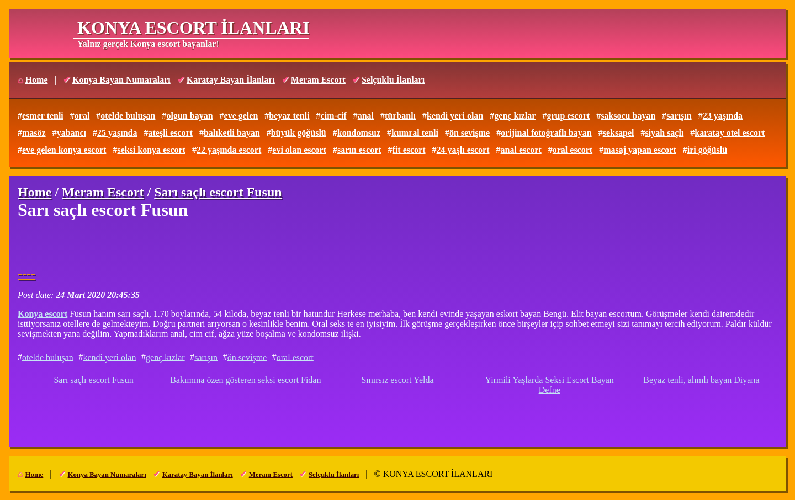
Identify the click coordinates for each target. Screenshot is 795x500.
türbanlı (400, 115)
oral (82, 115)
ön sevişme (469, 132)
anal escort (521, 150)
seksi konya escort (151, 150)
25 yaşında (117, 132)
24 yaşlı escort (463, 150)
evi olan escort (299, 150)
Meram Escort (318, 79)
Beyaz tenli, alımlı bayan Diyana (701, 380)
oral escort (572, 150)
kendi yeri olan (455, 115)
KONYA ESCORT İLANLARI (193, 28)
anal (366, 115)
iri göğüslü (707, 150)
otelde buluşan (127, 115)
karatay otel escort (730, 132)
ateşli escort (170, 132)
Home (36, 79)
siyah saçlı (664, 132)
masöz (34, 132)
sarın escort (359, 150)
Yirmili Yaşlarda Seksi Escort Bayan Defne (549, 385)
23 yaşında (723, 115)
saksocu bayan (628, 115)
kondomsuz (358, 132)
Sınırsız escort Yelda (397, 380)
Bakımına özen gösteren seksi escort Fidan (245, 380)
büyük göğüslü (298, 132)
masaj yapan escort (639, 150)
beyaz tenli (289, 115)
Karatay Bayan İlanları (231, 79)
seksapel (618, 132)
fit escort (409, 150)
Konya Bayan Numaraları (121, 79)
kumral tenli (414, 132)
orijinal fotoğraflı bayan (546, 132)
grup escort (568, 115)
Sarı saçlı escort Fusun (93, 380)
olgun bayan (189, 115)
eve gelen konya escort (64, 150)
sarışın (678, 115)
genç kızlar (515, 115)
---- (26, 274)
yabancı (71, 132)
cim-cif (334, 115)
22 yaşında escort (229, 150)
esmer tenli (42, 115)
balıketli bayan (232, 132)
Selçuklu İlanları (393, 79)
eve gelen (241, 115)
